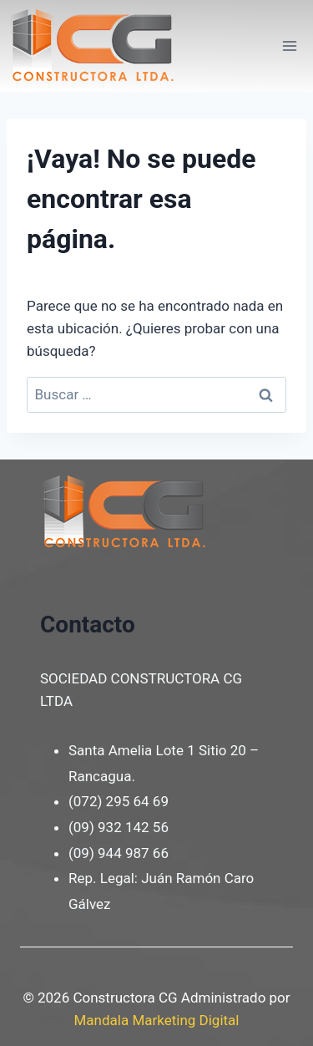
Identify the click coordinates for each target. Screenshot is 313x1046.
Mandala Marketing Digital (157, 1020)
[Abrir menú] (289, 45)
